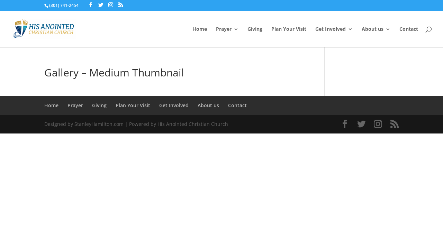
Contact (408, 29)
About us (372, 29)
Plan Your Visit (288, 29)
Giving (254, 29)
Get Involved (330, 29)
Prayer (224, 29)
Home (199, 29)
